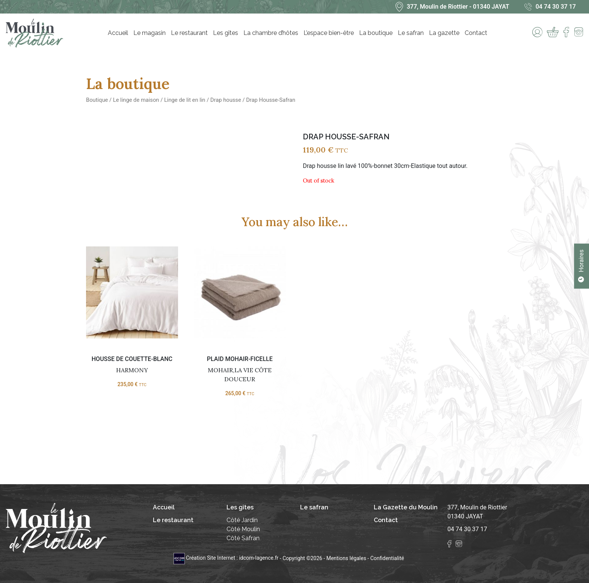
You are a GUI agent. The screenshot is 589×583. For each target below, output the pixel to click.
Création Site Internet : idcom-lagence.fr (227, 558)
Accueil (118, 32)
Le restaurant (189, 32)
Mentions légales (346, 558)
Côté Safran (243, 538)
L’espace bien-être (329, 32)
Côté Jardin (242, 520)
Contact (476, 32)
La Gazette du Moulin (406, 507)
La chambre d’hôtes (270, 32)
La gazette (444, 32)
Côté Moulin (243, 529)
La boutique (376, 32)
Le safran (411, 32)
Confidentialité (387, 558)
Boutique (97, 100)
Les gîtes (225, 32)
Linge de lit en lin (184, 100)
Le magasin (149, 32)
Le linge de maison (136, 100)
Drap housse (225, 100)
